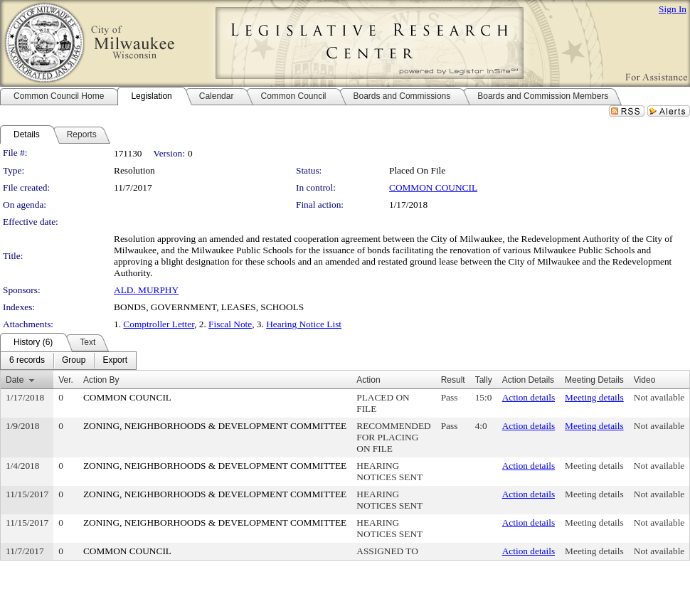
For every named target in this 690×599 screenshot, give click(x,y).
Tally (483, 380)
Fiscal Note (230, 324)
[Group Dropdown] (73, 360)
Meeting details (594, 397)
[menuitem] (27, 360)
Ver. (65, 380)
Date (14, 380)
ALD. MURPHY (146, 290)
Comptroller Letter (158, 324)
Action (368, 380)
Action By (101, 380)
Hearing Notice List (303, 324)
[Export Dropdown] (115, 360)
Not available (659, 397)
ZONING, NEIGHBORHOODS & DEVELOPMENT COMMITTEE (214, 425)
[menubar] (68, 360)
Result (453, 380)
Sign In (672, 9)
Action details (528, 397)
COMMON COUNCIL (433, 187)
